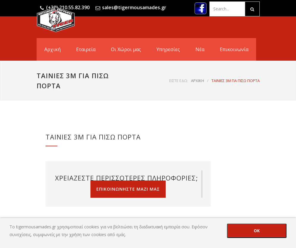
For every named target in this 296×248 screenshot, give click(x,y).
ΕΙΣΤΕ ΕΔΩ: (178, 80)
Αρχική (52, 49)
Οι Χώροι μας (126, 49)
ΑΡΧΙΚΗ (197, 80)
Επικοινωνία (234, 49)
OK (257, 230)
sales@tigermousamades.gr (134, 7)
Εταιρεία (85, 49)
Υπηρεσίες (168, 49)
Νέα (199, 49)
